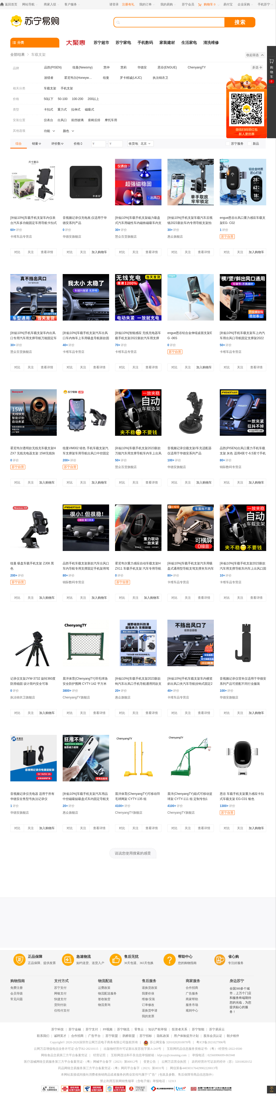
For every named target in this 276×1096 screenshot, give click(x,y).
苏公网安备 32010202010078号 (167, 1042)
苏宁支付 (60, 988)
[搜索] (172, 22)
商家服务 (193, 981)
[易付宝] (228, 4)
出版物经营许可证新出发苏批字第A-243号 (132, 1049)
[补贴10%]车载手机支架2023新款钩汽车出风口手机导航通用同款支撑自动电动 (138, 684)
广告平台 (94, 1036)
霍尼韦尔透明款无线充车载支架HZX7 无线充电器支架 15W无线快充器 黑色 (33, 453)
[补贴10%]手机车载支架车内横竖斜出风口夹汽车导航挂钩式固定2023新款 (190, 684)
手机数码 (145, 43)
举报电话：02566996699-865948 (213, 1055)
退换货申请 (149, 1010)
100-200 (77, 99)
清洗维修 (211, 43)
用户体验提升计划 (186, 1036)
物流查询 (104, 1005)
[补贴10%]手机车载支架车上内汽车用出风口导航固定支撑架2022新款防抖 (242, 338)
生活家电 (189, 43)
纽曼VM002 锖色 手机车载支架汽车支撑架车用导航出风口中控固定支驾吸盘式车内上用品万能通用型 (86, 453)
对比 (17, 252)
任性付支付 (62, 1010)
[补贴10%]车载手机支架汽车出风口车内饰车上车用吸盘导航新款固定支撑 (86, 338)
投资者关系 (179, 1029)
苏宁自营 (227, 236)
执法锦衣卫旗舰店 (22, 697)
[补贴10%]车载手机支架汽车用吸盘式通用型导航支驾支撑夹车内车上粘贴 (190, 569)
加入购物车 (99, 252)
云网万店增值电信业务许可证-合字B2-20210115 (66, 1049)
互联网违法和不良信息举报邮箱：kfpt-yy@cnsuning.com (148, 1055)
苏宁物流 (123, 1029)
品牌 (16, 68)
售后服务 (149, 981)
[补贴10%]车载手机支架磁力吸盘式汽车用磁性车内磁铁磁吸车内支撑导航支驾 (138, 223)
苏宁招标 (146, 1036)
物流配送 (105, 981)
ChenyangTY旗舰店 (76, 697)
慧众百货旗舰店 (126, 236)
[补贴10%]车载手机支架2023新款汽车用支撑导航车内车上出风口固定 (243, 569)
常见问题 (16, 999)
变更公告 (149, 1061)
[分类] (34, 43)
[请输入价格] (98, 144)
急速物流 (83, 957)
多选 (257, 67)
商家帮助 (192, 999)
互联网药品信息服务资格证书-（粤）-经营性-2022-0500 (204, 1049)
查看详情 (47, 252)
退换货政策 (149, 988)
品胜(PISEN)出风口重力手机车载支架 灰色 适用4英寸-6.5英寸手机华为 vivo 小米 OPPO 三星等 (243, 453)
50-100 (62, 99)
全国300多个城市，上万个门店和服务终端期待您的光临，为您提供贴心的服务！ (240, 1000)
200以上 (93, 99)
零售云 (139, 1029)
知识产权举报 (157, 1029)
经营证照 (99, 1055)
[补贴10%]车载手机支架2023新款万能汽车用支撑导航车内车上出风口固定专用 (138, 453)
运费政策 (104, 988)
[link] (18, 144)
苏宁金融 (75, 1029)
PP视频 (107, 1029)
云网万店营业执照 (173, 1061)
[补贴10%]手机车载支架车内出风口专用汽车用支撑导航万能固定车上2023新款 (33, 338)
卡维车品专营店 (21, 236)
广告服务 (192, 993)
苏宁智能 (198, 1029)
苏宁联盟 (111, 1036)
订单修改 (148, 1005)
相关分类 (19, 88)
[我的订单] (147, 4)
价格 (16, 99)
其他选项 (19, 131)
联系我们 (43, 1036)
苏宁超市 (101, 43)
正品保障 (35, 957)
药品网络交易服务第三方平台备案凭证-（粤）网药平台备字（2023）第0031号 (111, 1068)
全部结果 (17, 54)
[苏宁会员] (188, 4)
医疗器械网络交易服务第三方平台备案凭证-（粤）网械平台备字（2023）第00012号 (81, 1061)
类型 (16, 109)
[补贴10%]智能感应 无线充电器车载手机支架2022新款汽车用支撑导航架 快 (138, 338)
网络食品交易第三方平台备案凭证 (64, 1055)
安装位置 (19, 120)
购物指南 (17, 981)
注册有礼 (128, 4)
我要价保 (148, 993)
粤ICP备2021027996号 (211, 1042)
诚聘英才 (60, 1036)
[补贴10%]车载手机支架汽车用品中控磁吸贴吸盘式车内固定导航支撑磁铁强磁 (86, 799)
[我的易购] (168, 4)
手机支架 (67, 88)
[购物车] (209, 4)
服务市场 (192, 1005)
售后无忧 (131, 957)
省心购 (233, 957)
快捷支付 (60, 999)
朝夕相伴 (233, 1036)
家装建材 (167, 43)
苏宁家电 (123, 43)
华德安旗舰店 (72, 236)
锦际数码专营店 (230, 467)
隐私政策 (163, 1036)
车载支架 (50, 88)
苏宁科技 (57, 1029)
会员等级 (16, 993)
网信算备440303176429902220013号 (194, 1068)
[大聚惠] (76, 43)
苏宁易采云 (217, 1029)
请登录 (114, 4)
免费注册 (16, 988)
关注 (31, 252)
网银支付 (60, 993)
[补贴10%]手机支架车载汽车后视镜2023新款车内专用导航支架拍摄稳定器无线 (190, 223)
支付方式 (61, 981)
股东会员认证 (213, 1036)
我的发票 (148, 1016)
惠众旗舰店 (175, 236)
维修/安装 (148, 999)
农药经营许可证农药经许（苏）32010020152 (222, 1061)
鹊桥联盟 (129, 1036)
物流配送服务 (107, 993)
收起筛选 (255, 55)
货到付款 (60, 1005)
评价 (16, 230)
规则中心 (192, 1010)
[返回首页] (10, 4)
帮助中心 (185, 957)
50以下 (48, 99)
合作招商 (192, 988)
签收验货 (104, 999)
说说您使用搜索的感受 (133, 853)
